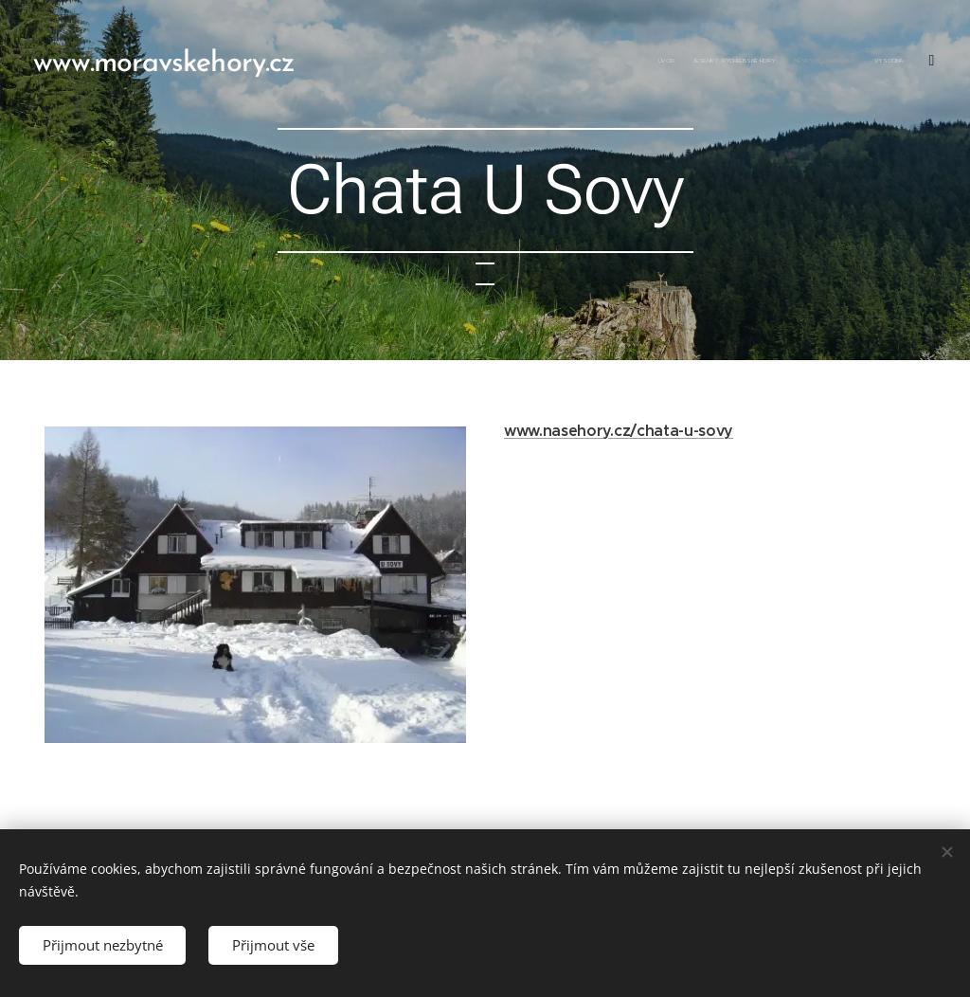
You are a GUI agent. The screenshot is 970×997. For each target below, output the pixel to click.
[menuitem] (806, 61)
